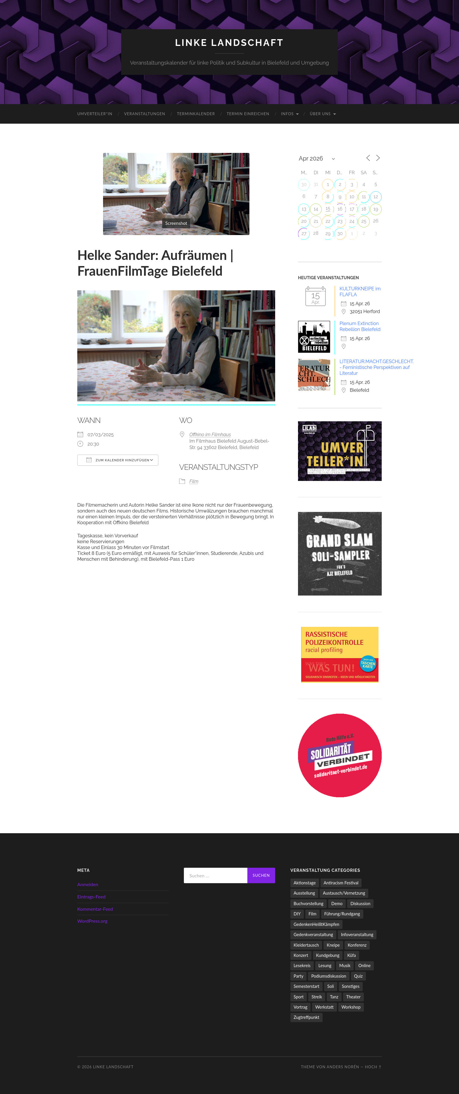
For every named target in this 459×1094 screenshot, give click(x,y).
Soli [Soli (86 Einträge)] (330, 986)
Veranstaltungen (144, 113)
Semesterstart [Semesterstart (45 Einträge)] (306, 986)
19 (376, 209)
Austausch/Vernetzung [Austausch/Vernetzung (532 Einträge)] (344, 893)
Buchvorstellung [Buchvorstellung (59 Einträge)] (308, 903)
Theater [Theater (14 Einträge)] (353, 996)
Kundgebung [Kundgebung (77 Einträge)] (328, 955)
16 (340, 209)
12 (376, 196)
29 (327, 233)
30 (303, 184)
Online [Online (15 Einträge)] (364, 965)
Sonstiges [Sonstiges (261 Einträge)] (350, 986)
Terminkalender (196, 113)
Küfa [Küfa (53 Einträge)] (351, 955)
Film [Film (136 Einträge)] (312, 913)
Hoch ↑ (373, 1066)
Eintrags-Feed (91, 896)
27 (304, 233)
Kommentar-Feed (95, 909)
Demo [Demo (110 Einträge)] (336, 903)
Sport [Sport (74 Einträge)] (299, 996)
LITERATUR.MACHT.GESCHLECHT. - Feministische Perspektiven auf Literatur (377, 367)
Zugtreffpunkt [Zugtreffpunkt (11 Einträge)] (306, 1017)
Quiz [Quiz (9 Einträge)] (358, 976)
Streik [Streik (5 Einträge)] (316, 996)
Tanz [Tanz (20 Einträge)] (334, 996)
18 (364, 209)
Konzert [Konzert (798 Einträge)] (301, 955)
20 (303, 221)
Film (193, 481)
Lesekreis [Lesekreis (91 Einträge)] (302, 965)
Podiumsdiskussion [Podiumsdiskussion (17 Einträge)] (328, 976)
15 (328, 208)
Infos (287, 113)
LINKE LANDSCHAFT (229, 42)
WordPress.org (92, 921)
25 (363, 221)
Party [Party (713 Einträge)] (298, 976)
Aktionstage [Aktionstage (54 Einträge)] (305, 882)
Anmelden (87, 884)
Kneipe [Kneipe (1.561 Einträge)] (333, 945)
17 (352, 209)
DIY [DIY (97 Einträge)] (297, 913)
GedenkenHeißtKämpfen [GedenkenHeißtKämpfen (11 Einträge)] (316, 924)
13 (304, 209)
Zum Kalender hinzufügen (117, 460)
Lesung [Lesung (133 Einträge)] (324, 965)
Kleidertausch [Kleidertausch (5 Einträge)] (306, 945)
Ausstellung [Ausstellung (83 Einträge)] (304, 893)
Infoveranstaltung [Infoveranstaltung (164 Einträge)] (357, 934)
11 (364, 196)
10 (352, 196)
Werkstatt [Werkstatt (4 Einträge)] (324, 1007)
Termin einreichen (248, 113)
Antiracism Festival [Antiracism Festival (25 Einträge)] (341, 882)
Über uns (320, 113)
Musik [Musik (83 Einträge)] (344, 965)
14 (316, 209)
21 (316, 221)
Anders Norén (343, 1066)
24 (352, 221)
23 (340, 221)
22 (328, 221)
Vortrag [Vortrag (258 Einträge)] (300, 1007)
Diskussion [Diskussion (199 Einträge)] (360, 903)
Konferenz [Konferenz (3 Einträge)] (357, 945)
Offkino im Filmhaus (210, 434)
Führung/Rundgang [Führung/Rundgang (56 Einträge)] (342, 913)
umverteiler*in (94, 113)
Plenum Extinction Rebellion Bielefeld (360, 326)
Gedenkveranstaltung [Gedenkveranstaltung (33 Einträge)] (313, 934)
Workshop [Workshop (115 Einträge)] (351, 1007)
